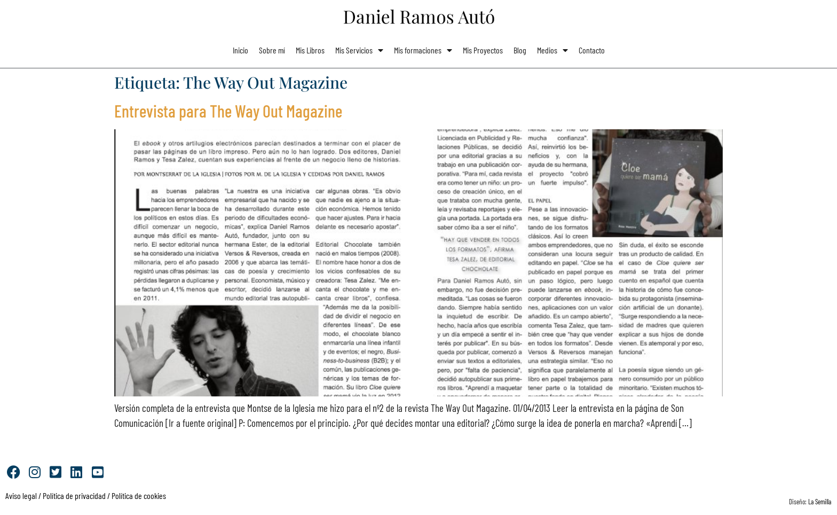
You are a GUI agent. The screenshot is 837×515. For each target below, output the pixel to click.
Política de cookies (139, 495)
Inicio (240, 50)
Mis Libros (310, 50)
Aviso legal (21, 495)
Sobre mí (272, 50)
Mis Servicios (359, 50)
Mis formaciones (423, 50)
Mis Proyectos (483, 50)
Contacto (592, 50)
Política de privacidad (73, 495)
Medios (552, 50)
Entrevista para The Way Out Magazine (228, 110)
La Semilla (819, 501)
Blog (520, 50)
